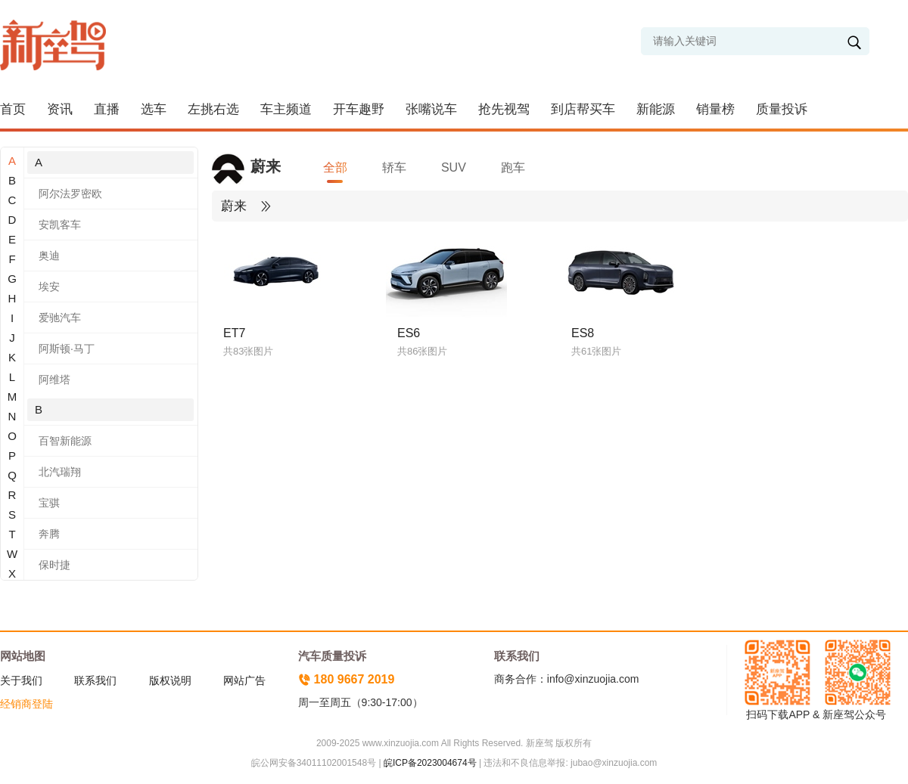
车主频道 (286, 109)
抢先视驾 (504, 109)
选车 (153, 109)
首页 (13, 109)
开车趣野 (358, 109)
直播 (107, 109)
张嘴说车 (431, 109)
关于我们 (21, 680)
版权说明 (170, 680)
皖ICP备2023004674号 (430, 763)
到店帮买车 (583, 109)
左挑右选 (213, 109)
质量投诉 (781, 109)
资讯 (60, 109)
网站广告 (244, 680)
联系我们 (95, 680)
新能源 (655, 109)
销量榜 (715, 109)
